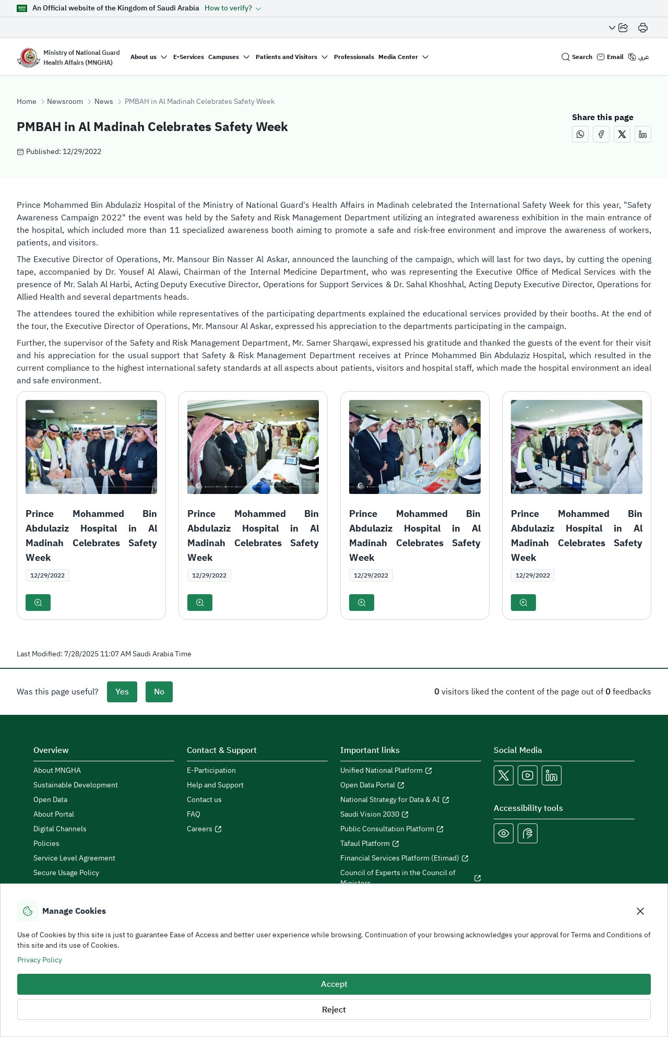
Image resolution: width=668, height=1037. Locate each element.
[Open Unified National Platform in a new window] (410, 770)
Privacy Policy (39, 959)
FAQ (193, 814)
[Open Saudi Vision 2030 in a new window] (410, 814)
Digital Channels (60, 829)
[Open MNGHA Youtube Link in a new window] (528, 775)
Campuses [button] (223, 57)
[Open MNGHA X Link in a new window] (504, 775)
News (103, 102)
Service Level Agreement (74, 858)
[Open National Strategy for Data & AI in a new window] (410, 800)
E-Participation (211, 770)
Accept (334, 984)
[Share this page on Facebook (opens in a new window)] (601, 134)
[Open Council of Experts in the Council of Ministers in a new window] (410, 878)
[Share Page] (618, 27)
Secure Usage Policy (66, 873)
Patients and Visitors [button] (286, 57)
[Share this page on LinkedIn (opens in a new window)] (643, 134)
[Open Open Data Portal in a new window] (410, 785)
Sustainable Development (75, 785)
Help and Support (215, 785)
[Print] (643, 27)
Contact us (204, 800)
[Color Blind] (504, 833)
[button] (233, 8)
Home (27, 102)
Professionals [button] (354, 57)
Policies (46, 844)
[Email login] (610, 57)
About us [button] (143, 57)
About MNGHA (57, 770)
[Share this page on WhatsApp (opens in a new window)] (580, 134)
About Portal (53, 814)
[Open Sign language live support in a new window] (528, 833)
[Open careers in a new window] (257, 829)
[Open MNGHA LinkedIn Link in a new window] (552, 775)
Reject (334, 1010)
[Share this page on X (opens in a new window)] (622, 134)
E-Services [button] (188, 57)
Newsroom (65, 102)
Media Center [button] (398, 57)
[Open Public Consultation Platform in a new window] (410, 829)
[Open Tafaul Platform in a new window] (410, 844)
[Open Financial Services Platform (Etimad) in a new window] (410, 858)
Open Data (50, 800)
